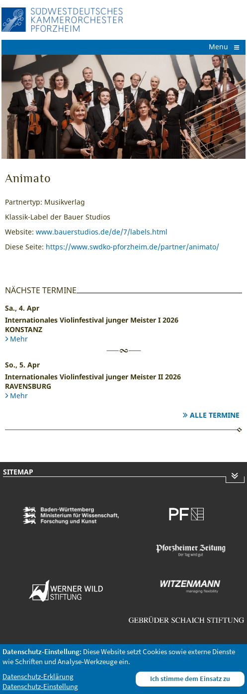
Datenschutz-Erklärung (38, 676)
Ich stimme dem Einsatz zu (190, 678)
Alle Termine (215, 415)
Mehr (19, 339)
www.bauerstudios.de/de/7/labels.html (101, 231)
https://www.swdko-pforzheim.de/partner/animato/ (132, 246)
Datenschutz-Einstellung (40, 686)
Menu (225, 46)
